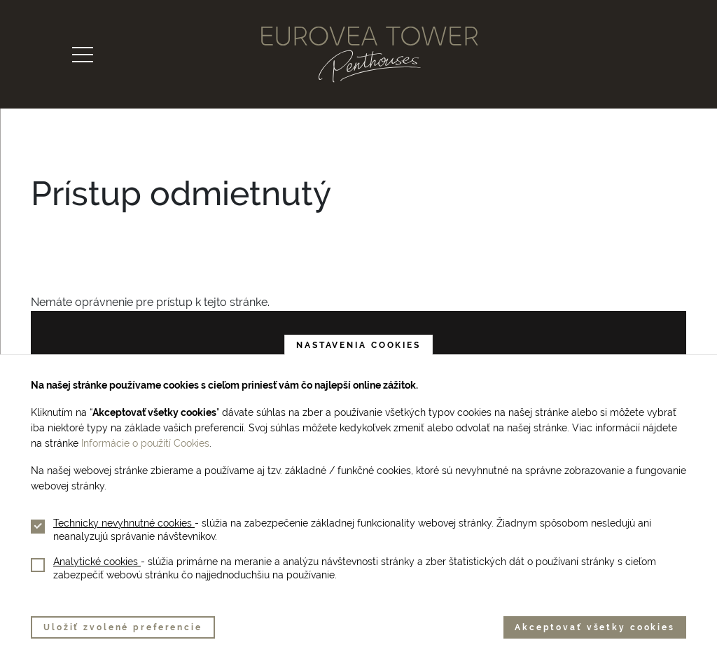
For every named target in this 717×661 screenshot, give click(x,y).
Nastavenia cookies (358, 345)
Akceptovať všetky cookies (595, 627)
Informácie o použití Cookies (145, 443)
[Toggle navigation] (82, 54)
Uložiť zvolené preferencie (122, 627)
